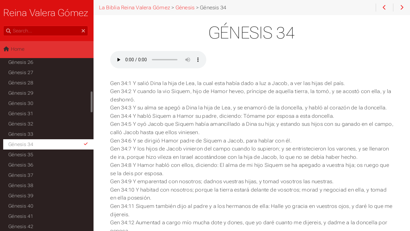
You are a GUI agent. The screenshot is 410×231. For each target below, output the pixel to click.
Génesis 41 (22, 216)
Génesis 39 (22, 196)
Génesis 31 (22, 113)
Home (15, 49)
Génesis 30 (22, 103)
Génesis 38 (22, 185)
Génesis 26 (22, 62)
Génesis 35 (22, 155)
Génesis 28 (22, 83)
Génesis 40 (22, 206)
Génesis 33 (22, 134)
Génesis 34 (50, 144)
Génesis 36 (22, 165)
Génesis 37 (22, 175)
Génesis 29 (22, 93)
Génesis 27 (22, 72)
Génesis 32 (22, 124)
